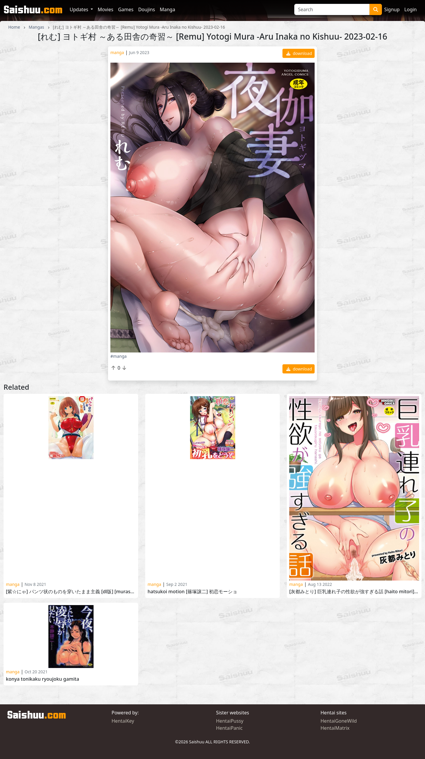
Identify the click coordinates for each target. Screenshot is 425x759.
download (299, 53)
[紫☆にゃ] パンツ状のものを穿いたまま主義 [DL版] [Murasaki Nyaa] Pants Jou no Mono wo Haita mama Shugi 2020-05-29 (71, 591)
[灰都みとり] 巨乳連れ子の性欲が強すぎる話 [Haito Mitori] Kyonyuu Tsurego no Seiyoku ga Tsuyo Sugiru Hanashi (354, 591)
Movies (105, 9)
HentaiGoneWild (339, 721)
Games (125, 9)
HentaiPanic (229, 728)
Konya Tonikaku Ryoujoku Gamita (42, 679)
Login (410, 9)
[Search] (332, 9)
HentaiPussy (229, 721)
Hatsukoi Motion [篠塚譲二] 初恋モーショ (192, 591)
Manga (167, 9)
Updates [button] (79, 9)
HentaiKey (123, 721)
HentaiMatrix (335, 728)
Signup (392, 9)
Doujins (146, 9)
